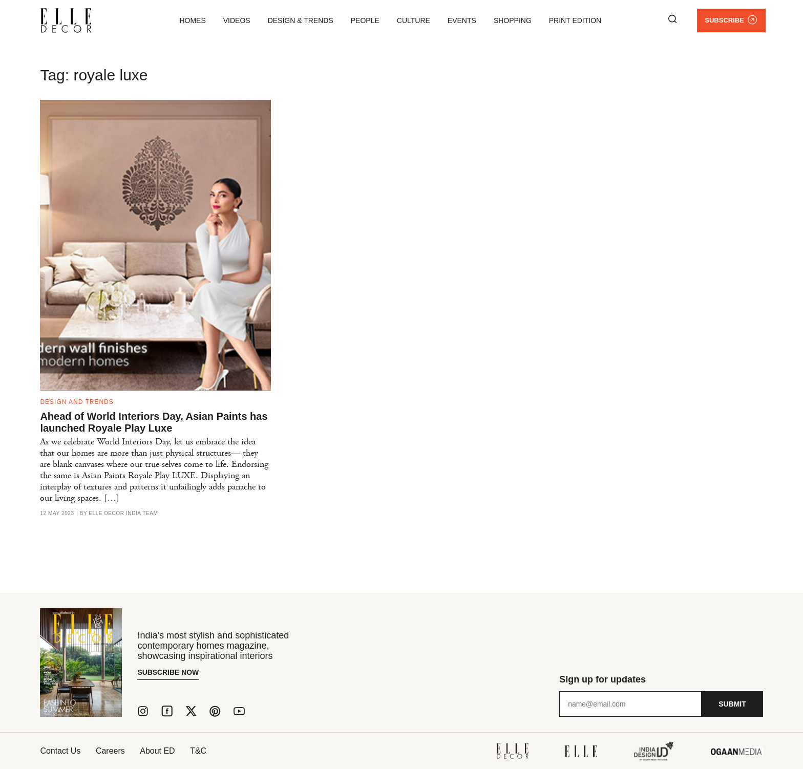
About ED (157, 750)
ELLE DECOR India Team (123, 513)
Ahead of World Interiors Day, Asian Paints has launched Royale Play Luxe (153, 422)
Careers (110, 750)
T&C (199, 750)
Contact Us (60, 750)
